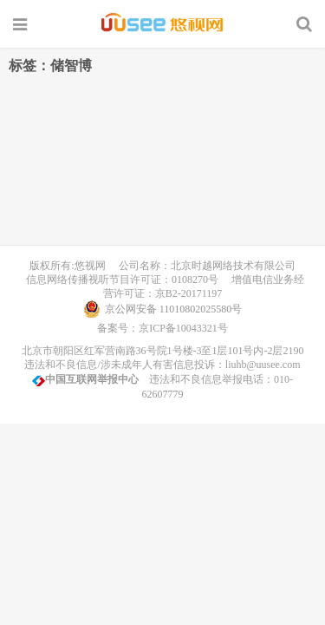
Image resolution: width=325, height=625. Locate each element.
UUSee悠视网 (162, 23)
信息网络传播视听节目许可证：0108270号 (119, 279)
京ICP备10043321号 (183, 328)
